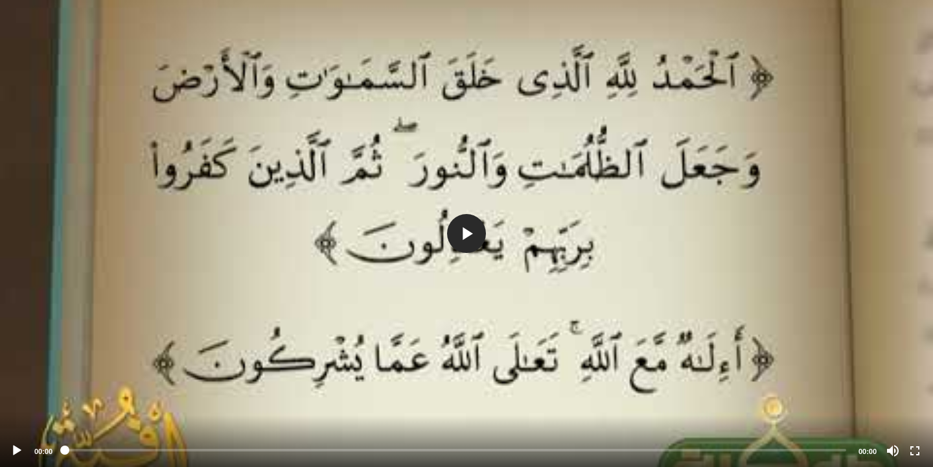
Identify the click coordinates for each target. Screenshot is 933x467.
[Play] (16, 450)
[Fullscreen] (914, 450)
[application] (466, 233)
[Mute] (892, 450)
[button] (466, 233)
